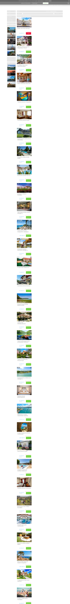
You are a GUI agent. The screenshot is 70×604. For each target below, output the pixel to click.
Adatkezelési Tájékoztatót (24, 300)
